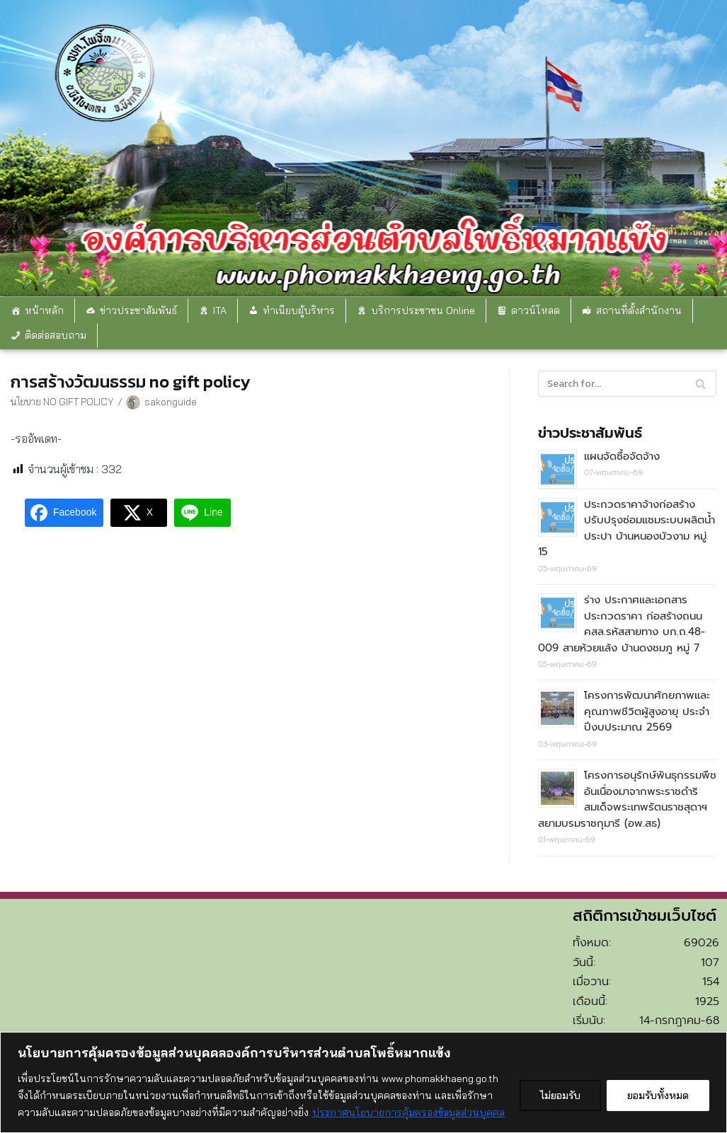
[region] (363, 1082)
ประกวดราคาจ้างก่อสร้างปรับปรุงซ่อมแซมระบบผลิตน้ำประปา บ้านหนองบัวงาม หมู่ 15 (626, 528)
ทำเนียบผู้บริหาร (299, 310)
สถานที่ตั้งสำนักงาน (639, 310)
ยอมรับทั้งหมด (658, 1095)
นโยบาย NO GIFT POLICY (62, 401)
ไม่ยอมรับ (560, 1095)
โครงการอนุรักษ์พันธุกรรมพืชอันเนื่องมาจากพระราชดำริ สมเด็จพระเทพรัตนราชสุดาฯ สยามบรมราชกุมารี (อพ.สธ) (627, 799)
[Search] (627, 384)
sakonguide (170, 401)
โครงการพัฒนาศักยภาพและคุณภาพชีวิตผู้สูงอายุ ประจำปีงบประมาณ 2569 (647, 711)
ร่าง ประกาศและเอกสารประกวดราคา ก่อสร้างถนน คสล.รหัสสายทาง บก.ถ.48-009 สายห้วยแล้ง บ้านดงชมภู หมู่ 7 (621, 624)
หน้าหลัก (44, 310)
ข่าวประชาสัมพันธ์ (138, 310)
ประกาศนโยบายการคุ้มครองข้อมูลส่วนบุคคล (408, 1112)
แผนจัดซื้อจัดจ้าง (622, 456)
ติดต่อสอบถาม (55, 335)
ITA (220, 310)
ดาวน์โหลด (535, 310)
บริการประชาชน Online (423, 310)
